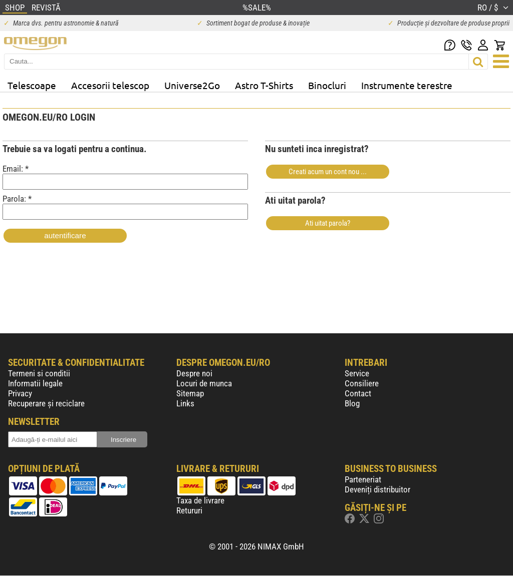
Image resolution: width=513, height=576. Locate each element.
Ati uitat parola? (327, 223)
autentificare (65, 235)
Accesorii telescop (110, 85)
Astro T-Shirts (264, 85)
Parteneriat (363, 479)
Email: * (125, 177)
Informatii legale (35, 383)
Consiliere (362, 383)
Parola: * (125, 207)
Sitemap (190, 393)
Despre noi (194, 373)
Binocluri (327, 85)
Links (185, 403)
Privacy (20, 393)
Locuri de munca (204, 383)
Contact (358, 393)
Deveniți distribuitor (377, 489)
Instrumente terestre (406, 85)
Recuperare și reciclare (46, 403)
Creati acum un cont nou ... (328, 171)
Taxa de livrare (200, 500)
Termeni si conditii (39, 373)
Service (357, 373)
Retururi (189, 510)
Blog (352, 403)
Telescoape (32, 85)
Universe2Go (192, 85)
